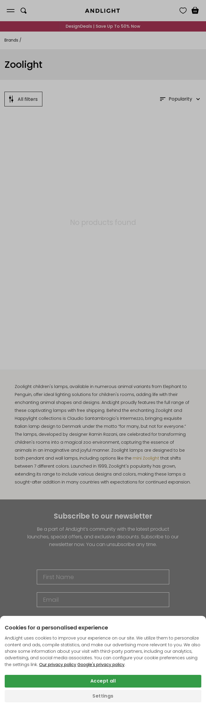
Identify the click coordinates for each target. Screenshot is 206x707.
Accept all (103, 681)
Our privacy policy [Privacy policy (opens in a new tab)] (57, 664)
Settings (102, 696)
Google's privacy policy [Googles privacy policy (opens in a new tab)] (100, 664)
